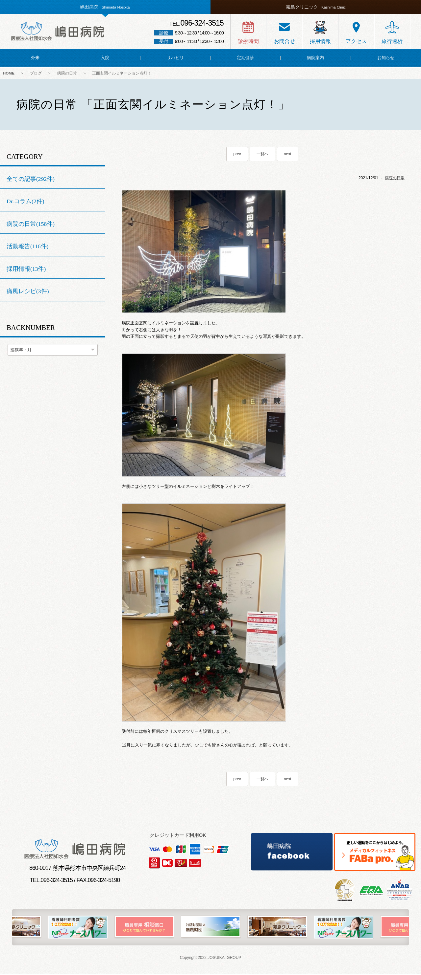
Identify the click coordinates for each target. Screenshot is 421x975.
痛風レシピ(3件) (28, 292)
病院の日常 (71, 73)
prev (237, 154)
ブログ (38, 73)
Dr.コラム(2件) (25, 202)
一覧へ (262, 154)
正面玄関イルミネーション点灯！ (127, 73)
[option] (211, 928)
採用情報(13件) (26, 269)
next (287, 154)
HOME (9, 73)
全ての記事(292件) (31, 179)
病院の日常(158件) (31, 224)
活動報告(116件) (27, 247)
